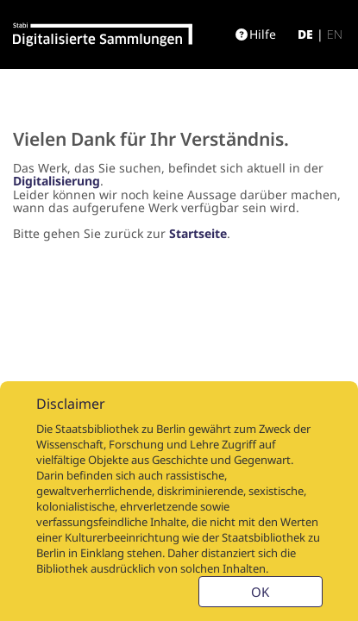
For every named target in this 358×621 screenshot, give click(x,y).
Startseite (198, 233)
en (334, 34)
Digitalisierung (56, 180)
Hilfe (256, 34)
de (305, 34)
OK (260, 591)
